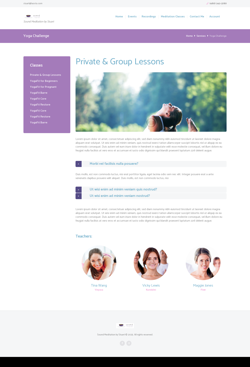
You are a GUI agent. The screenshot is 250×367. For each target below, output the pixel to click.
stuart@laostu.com (32, 3)
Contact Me (197, 17)
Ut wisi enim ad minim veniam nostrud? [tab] (117, 204)
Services (201, 36)
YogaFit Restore (41, 104)
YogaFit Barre (39, 92)
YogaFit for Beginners (44, 81)
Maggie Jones (203, 295)
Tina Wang (98, 295)
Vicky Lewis (151, 295)
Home (119, 17)
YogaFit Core (38, 98)
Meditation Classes (173, 17)
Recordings (149, 17)
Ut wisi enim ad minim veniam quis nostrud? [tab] (121, 194)
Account (214, 17)
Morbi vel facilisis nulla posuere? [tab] (111, 165)
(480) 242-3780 (218, 4)
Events (132, 17)
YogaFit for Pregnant (44, 86)
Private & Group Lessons (46, 75)
